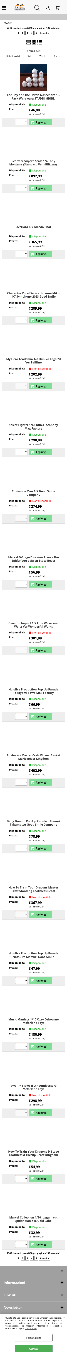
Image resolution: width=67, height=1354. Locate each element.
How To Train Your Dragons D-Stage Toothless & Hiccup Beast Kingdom (33, 1153)
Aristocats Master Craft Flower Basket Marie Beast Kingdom (33, 757)
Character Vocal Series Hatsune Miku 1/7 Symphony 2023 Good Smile (33, 294)
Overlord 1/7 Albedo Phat (33, 227)
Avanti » (44, 33)
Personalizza (33, 1337)
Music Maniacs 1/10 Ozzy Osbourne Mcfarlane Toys (33, 1021)
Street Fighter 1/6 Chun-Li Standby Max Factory (33, 426)
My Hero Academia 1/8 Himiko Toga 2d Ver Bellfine (33, 360)
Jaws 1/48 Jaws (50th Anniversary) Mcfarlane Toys (33, 1087)
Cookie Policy (31, 1328)
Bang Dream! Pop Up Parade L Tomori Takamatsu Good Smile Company (33, 822)
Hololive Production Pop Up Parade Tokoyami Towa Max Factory (33, 691)
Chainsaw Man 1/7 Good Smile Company (33, 493)
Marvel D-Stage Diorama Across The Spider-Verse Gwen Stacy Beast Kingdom (33, 560)
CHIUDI (64, 1317)
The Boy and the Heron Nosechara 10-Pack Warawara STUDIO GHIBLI (33, 96)
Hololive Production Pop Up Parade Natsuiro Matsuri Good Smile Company (33, 956)
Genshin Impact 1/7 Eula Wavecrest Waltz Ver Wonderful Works (33, 624)
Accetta (33, 1348)
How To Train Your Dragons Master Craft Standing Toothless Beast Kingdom (33, 890)
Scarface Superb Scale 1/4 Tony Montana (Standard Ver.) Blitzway (33, 162)
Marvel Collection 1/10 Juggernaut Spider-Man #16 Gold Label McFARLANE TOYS (33, 1220)
